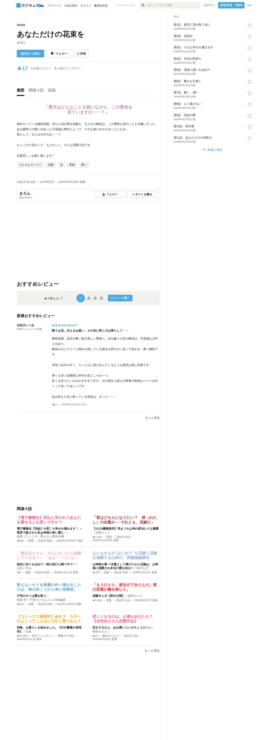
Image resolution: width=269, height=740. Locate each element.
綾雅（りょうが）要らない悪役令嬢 (40, 536)
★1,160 (97, 536)
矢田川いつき (25, 325)
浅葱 (29, 631)
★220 (20, 604)
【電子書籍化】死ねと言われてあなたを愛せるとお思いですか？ (49, 520)
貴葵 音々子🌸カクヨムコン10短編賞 (41, 599)
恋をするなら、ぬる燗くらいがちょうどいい (121, 627)
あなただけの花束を (50, 34)
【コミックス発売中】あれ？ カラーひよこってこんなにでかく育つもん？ (49, 618)
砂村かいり (135, 595)
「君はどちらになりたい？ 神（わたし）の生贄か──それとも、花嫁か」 (124, 520)
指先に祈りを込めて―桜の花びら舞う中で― (46, 564)
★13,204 (22, 635)
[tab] (21, 91)
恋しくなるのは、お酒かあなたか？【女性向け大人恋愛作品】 (122, 618)
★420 (20, 540)
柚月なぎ (142, 568)
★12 (95, 635)
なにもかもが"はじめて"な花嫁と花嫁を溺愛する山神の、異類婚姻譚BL (124, 555)
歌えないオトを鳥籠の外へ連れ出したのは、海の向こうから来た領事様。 (49, 587)
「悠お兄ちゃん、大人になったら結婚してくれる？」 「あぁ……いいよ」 (49, 555)
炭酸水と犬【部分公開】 (108, 595)
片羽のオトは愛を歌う (31, 595)
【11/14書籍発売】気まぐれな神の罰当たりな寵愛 (125, 528)
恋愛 (31, 540)
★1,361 (97, 600)
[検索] (143, 5)
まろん (21, 42)
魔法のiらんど (110, 635)
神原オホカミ (101, 631)
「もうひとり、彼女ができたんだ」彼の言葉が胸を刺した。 (124, 587)
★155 (96, 572)
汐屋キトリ (102, 532)
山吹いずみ (24, 568)
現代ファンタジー (43, 635)
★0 (19, 572)
